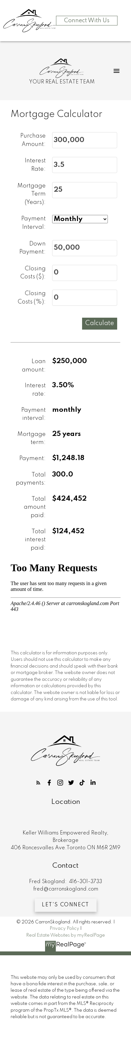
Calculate (99, 323)
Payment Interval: (33, 223)
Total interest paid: (35, 540)
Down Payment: (32, 248)
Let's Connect (65, 905)
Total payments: (31, 479)
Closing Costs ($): (33, 273)
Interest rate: (35, 390)
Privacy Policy (64, 928)
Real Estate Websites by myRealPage (65, 935)
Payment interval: (33, 414)
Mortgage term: (31, 438)
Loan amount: (34, 366)
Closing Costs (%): (32, 298)
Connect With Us (86, 21)
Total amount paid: (35, 507)
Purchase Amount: (33, 140)
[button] (38, 783)
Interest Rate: (35, 165)
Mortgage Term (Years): (31, 194)
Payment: (32, 458)
